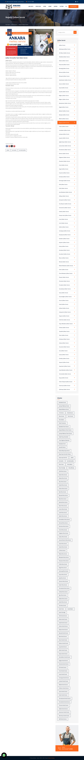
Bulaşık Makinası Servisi (64, 409)
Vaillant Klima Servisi (63, 598)
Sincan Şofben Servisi (63, 300)
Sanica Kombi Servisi (63, 691)
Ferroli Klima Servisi (63, 530)
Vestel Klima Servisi (63, 602)
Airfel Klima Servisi (63, 471)
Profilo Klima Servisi (63, 564)
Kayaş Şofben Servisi (63, 378)
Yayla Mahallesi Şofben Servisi (65, 370)
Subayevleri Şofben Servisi (65, 312)
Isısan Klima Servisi (63, 543)
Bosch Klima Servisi (63, 505)
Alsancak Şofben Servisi (64, 64)
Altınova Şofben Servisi (64, 72)
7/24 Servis (61, 413)
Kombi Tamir (61, 609)
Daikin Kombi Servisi (63, 650)
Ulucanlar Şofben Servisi (64, 347)
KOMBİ (49, 6)
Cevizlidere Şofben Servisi (64, 130)
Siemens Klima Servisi (63, 581)
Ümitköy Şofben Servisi (64, 358)
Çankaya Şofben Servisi (64, 134)
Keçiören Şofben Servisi (64, 242)
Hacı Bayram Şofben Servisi (65, 204)
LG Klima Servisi (62, 550)
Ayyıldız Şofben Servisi (64, 91)
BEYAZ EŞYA (38, 6)
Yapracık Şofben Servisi (64, 362)
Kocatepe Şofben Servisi (64, 250)
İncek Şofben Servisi (63, 219)
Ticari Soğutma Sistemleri (64, 440)
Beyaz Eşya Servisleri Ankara (65, 454)
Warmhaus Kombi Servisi (64, 715)
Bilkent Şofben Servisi (64, 118)
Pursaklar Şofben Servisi (64, 285)
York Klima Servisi (62, 605)
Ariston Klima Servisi (63, 488)
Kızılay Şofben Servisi (63, 246)
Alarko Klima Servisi (63, 475)
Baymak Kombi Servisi (63, 633)
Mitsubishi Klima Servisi (64, 557)
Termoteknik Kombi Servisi (64, 702)
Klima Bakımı (61, 419)
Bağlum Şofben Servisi (64, 99)
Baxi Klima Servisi (62, 492)
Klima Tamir (61, 464)
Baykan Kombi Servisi (63, 629)
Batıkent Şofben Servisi (64, 111)
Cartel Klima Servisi (63, 512)
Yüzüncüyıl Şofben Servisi (64, 385)
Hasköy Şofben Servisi (64, 211)
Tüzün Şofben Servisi (63, 335)
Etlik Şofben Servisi (63, 184)
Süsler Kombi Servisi (63, 695)
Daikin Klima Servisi (63, 516)
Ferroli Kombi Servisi (63, 671)
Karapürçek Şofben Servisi (64, 235)
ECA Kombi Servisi (62, 667)
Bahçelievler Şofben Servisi (65, 103)
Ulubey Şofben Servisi (64, 343)
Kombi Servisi (70, 413)
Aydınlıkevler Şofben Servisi (65, 80)
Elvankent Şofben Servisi (64, 161)
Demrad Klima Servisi (63, 523)
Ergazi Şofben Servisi (63, 169)
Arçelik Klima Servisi (63, 485)
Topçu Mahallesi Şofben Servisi (66, 323)
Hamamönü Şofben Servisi (65, 207)
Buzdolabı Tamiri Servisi (64, 426)
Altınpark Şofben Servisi (64, 76)
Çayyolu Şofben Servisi (64, 138)
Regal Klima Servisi (63, 567)
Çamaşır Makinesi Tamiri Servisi (65, 433)
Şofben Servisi (14, 24)
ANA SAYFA (30, 6)
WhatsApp (73, 6)
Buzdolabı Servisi (62, 402)
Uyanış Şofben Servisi (63, 354)
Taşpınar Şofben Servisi (64, 316)
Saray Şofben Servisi (63, 293)
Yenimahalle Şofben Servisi (65, 374)
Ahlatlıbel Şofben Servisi (64, 57)
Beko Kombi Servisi (63, 636)
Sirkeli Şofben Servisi (63, 304)
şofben (8, 150)
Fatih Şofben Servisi (63, 188)
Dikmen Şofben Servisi (64, 153)
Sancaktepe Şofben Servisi (65, 289)
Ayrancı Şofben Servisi (64, 84)
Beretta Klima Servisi (63, 502)
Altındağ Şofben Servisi (64, 68)
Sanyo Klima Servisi (63, 574)
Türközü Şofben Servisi (64, 327)
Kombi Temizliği (62, 612)
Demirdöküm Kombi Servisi (64, 657)
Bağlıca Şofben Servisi (64, 95)
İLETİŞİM (61, 6)
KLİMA (44, 6)
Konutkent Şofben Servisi (64, 254)
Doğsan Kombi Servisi (63, 660)
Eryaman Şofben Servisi (64, 173)
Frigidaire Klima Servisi (63, 533)
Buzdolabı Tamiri (62, 444)
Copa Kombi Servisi (63, 647)
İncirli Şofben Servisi (63, 223)
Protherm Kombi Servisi (64, 688)
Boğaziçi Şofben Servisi (64, 122)
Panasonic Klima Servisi (64, 561)
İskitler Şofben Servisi (63, 227)
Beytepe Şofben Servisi (64, 115)
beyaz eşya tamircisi (63, 457)
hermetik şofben (22, 150)
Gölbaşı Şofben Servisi (64, 196)
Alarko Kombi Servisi (63, 619)
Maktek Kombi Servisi (63, 684)
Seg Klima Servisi (62, 578)
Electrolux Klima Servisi (63, 526)
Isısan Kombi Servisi (63, 674)
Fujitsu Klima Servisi (63, 536)
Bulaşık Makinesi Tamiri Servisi (65, 430)
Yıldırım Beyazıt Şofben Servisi (65, 381)
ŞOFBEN (55, 6)
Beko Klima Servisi (62, 499)
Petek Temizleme (62, 423)
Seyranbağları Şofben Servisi (65, 296)
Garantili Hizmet (62, 447)
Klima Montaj (71, 468)
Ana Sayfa (8, 24)
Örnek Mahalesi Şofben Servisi (65, 273)
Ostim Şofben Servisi (63, 269)
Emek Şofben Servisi (63, 165)
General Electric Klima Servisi (65, 540)
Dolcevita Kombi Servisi (63, 664)
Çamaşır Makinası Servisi (64, 406)
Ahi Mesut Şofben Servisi (64, 53)
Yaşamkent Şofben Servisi (64, 366)
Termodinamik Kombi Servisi (65, 698)
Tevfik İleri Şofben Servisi (64, 320)
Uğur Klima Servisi (62, 595)
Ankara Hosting (51, 758)
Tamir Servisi (70, 416)
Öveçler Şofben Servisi (64, 277)
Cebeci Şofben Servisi (63, 126)
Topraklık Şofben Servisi (64, 331)
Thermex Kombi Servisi (63, 705)
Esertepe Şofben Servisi (64, 176)
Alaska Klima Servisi (63, 478)
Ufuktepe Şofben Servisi (64, 339)
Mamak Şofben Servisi (64, 262)
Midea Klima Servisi (63, 554)
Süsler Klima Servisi (63, 585)
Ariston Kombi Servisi (63, 626)
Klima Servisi (61, 416)
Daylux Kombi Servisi (63, 653)
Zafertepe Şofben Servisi (64, 389)
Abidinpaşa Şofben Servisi (64, 49)
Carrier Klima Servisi (63, 509)
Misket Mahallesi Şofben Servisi (66, 265)
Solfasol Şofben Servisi (64, 308)
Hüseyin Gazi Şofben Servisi (65, 215)
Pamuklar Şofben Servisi (64, 281)
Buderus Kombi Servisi (63, 643)
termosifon (14, 150)
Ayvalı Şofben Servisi (63, 88)
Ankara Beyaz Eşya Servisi (64, 450)
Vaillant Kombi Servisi (63, 709)
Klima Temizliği (62, 468)
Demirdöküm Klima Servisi (64, 519)
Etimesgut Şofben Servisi (64, 180)
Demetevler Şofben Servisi (65, 149)
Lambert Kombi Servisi (63, 681)
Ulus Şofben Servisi (63, 351)
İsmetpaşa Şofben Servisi (64, 231)
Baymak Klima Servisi (63, 495)
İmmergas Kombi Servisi (64, 678)
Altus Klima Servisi (62, 481)
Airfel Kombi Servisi (63, 616)
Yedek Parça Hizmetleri (63, 437)
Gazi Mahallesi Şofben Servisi (65, 192)
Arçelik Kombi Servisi (63, 622)
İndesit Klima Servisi (63, 547)
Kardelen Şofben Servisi (64, 238)
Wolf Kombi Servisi (63, 719)
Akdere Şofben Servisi (64, 60)
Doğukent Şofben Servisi (64, 157)
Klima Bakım (69, 464)
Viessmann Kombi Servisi (64, 712)
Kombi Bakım (70, 609)
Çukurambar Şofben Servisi (65, 146)
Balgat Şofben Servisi (63, 107)
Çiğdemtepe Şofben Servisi (65, 142)
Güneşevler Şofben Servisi (64, 200)
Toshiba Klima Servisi (63, 592)
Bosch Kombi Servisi (63, 640)
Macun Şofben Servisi (64, 258)
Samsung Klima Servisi (63, 571)
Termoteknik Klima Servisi (64, 588)
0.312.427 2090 (30, 1)
